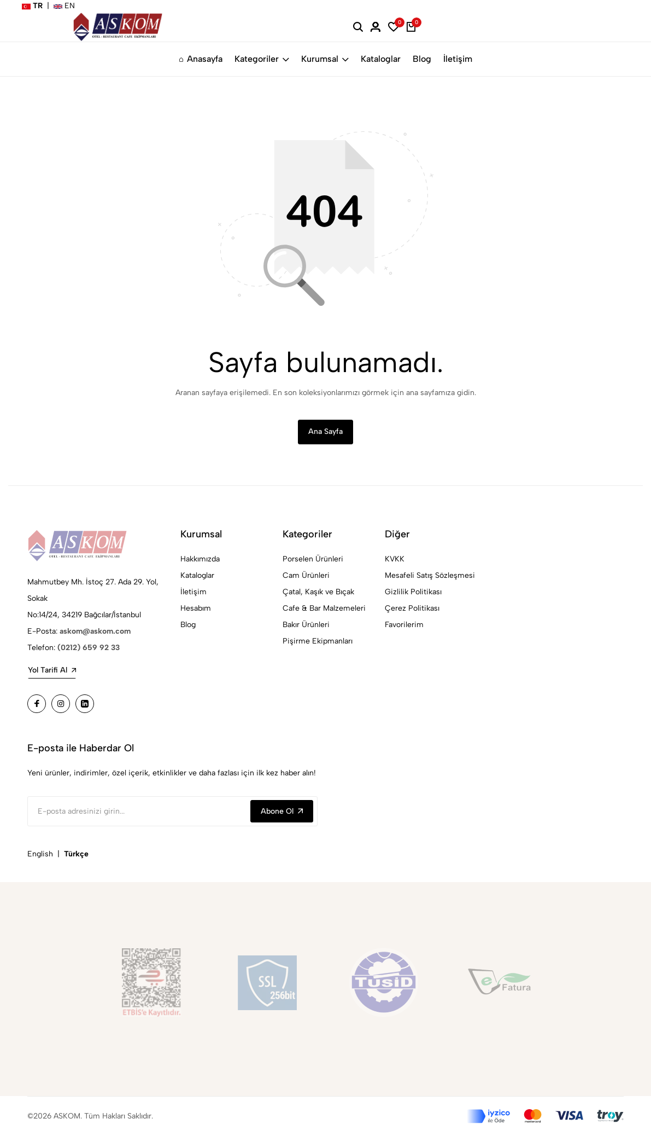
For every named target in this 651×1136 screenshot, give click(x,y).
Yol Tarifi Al (52, 670)
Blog (422, 59)
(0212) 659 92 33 (88, 648)
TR (32, 5)
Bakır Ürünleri (306, 625)
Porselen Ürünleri (313, 559)
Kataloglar (381, 59)
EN (64, 5)
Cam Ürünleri (306, 576)
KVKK (394, 559)
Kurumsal (325, 59)
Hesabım (195, 608)
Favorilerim (404, 625)
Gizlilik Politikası (413, 592)
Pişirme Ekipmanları (318, 641)
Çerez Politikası (412, 608)
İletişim (457, 59)
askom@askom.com (95, 631)
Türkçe (76, 854)
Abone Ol (282, 811)
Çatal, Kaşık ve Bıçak (318, 592)
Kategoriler (261, 59)
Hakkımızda (200, 559)
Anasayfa (200, 59)
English (40, 854)
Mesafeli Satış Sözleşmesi (430, 576)
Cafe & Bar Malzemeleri (324, 608)
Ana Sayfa (325, 432)
